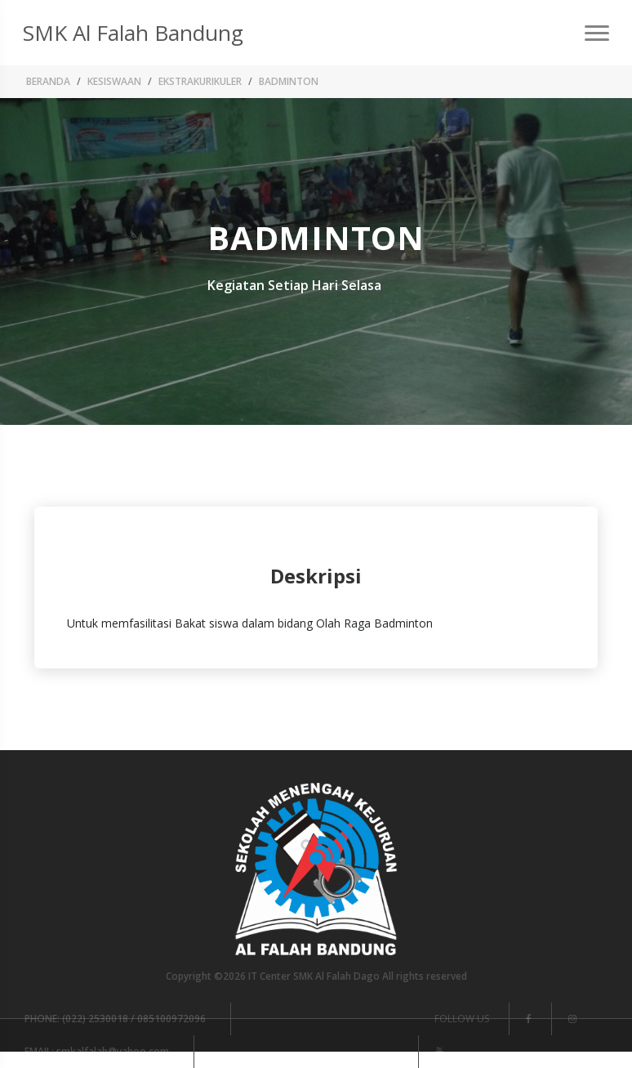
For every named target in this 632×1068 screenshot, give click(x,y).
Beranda (48, 81)
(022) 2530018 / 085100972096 (115, 1019)
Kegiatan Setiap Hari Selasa (294, 285)
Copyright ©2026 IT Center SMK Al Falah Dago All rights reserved (316, 976)
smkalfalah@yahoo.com (96, 1051)
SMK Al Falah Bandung (133, 32)
